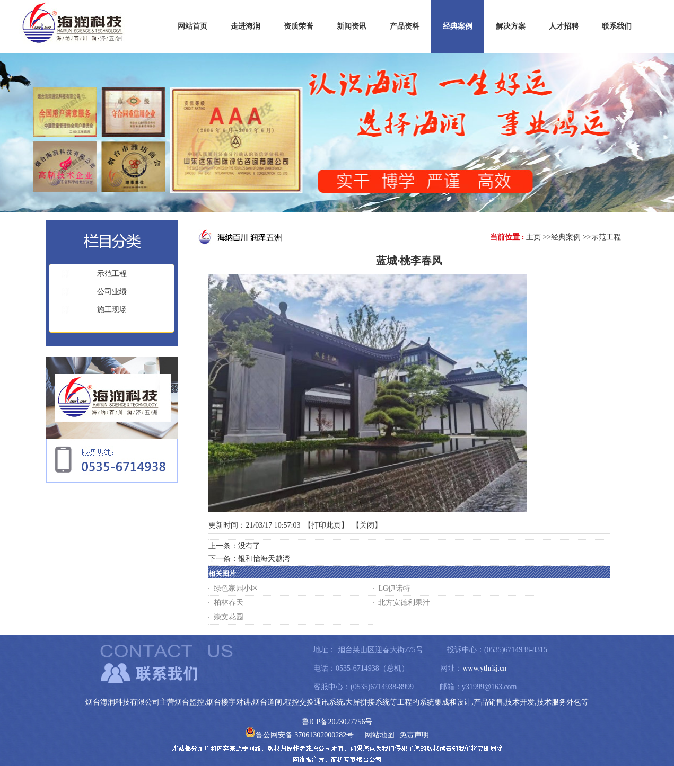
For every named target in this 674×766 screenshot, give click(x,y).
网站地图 (380, 735)
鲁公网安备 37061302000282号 (299, 735)
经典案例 (566, 237)
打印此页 (326, 525)
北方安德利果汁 (404, 603)
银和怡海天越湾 (264, 559)
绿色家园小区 (236, 588)
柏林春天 (228, 603)
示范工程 (606, 237)
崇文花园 (228, 617)
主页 (533, 237)
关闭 (367, 525)
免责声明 (414, 735)
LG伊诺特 (394, 588)
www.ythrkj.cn (484, 668)
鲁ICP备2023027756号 (337, 722)
